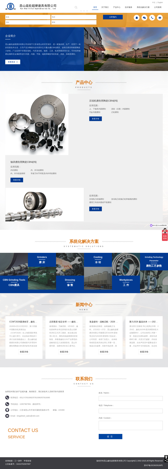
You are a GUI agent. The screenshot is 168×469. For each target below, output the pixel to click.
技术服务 (128, 7)
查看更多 (11, 62)
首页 (95, 7)
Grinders (42, 257)
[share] (166, 460)
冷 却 (98, 262)
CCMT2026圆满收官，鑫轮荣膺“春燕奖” (28, 322)
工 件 (126, 285)
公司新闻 (157, 7)
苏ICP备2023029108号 (153, 465)
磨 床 (42, 262)
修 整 (70, 285)
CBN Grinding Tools (14, 280)
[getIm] (166, 457)
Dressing (70, 280)
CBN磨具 (14, 285)
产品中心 (116, 7)
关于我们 (105, 7)
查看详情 (95, 119)
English (160, 2)
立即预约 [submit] (113, 17)
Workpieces (126, 280)
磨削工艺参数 (154, 265)
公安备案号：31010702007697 (18, 464)
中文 (153, 2)
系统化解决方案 (143, 7)
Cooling (98, 257)
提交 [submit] (110, 436)
